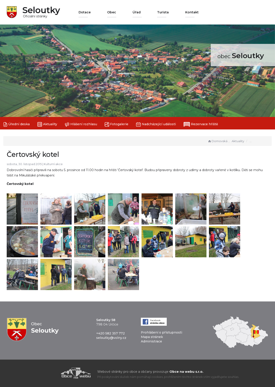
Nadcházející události (156, 124)
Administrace (151, 341)
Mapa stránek (152, 337)
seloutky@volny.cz (111, 338)
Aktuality (47, 124)
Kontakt (192, 12)
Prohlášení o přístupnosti (161, 332)
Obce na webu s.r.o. (186, 372)
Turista (163, 12)
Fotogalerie (116, 124)
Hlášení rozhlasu (81, 124)
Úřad (137, 12)
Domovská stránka (219, 141)
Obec (111, 12)
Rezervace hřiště (200, 124)
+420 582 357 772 (110, 333)
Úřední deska (16, 124)
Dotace (85, 12)
